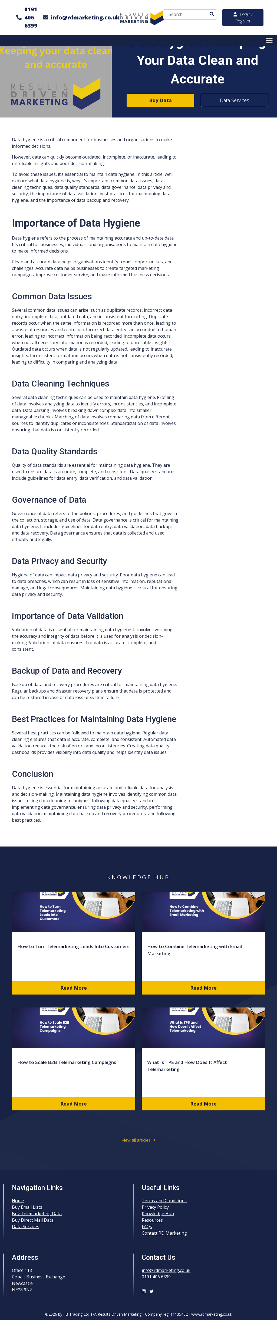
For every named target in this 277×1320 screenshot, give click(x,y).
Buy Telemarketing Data (37, 1214)
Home (18, 1201)
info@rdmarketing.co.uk (85, 17)
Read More (73, 988)
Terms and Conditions (164, 1201)
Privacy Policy (155, 1207)
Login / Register (243, 17)
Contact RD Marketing (164, 1233)
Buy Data (160, 100)
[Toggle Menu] (270, 40)
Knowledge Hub (158, 1214)
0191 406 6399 (30, 17)
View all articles (139, 1140)
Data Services (234, 100)
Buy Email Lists (27, 1207)
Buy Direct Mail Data (33, 1220)
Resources (152, 1220)
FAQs (147, 1227)
